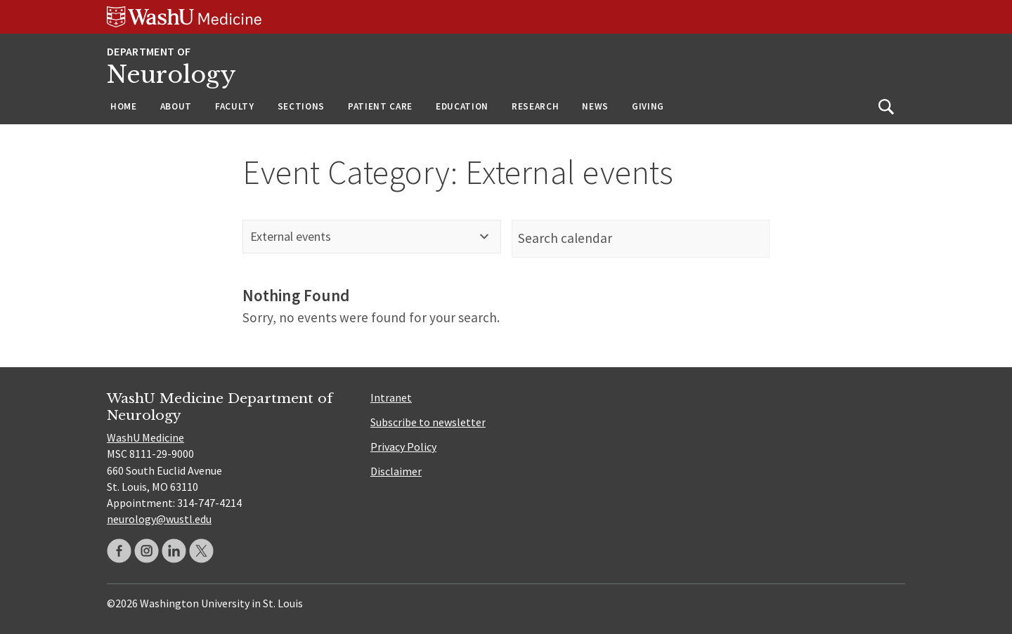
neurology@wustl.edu (159, 519)
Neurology (171, 74)
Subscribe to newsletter (428, 422)
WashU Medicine (145, 437)
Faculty (234, 106)
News (595, 106)
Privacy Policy (403, 447)
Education (462, 106)
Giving (648, 106)
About (176, 106)
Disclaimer (396, 471)
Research (535, 106)
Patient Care (380, 106)
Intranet (391, 397)
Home (123, 106)
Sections (301, 106)
